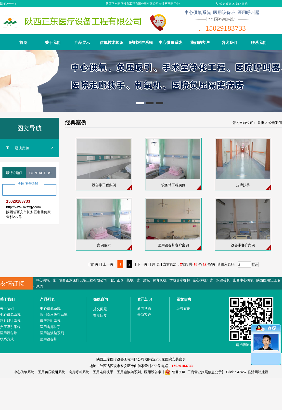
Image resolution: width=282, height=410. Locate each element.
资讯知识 (144, 299)
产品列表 (47, 299)
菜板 (146, 280)
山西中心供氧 (243, 280)
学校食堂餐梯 (179, 280)
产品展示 (82, 42)
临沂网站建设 (258, 372)
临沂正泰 (117, 280)
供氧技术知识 (111, 42)
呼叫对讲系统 (141, 42)
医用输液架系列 (52, 333)
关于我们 (53, 42)
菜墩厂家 (133, 280)
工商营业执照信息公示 (193, 372)
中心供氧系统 (170, 42)
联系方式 (7, 339)
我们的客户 (200, 42)
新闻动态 (144, 308)
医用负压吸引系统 (53, 315)
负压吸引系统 (10, 327)
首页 (23, 42)
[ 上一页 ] (108, 264)
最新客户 (144, 315)
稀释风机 (160, 280)
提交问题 (100, 309)
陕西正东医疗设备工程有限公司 (83, 280)
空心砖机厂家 (203, 280)
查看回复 (100, 315)
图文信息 (184, 299)
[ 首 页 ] (94, 264)
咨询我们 (229, 42)
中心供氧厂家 (46, 280)
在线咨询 (100, 299)
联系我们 (259, 42)
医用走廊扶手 (50, 327)
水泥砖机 (223, 280)
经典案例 (22, 148)
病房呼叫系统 (50, 321)
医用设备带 (8, 333)
